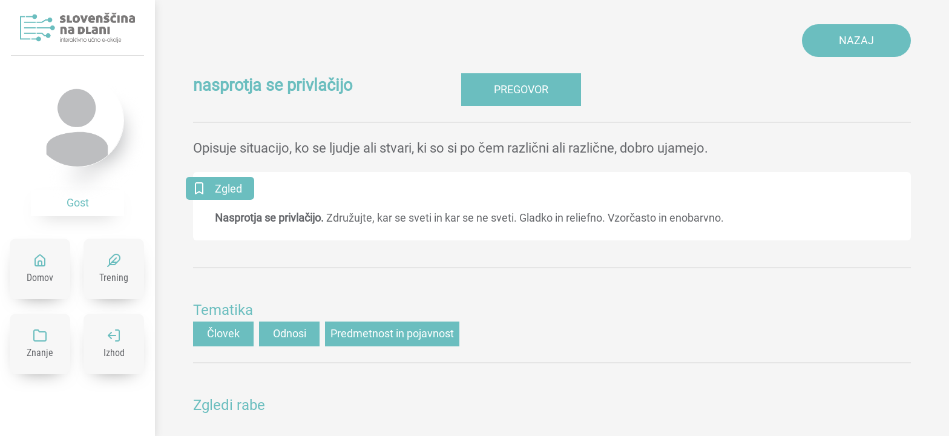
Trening (113, 277)
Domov (40, 277)
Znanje (40, 352)
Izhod (114, 352)
